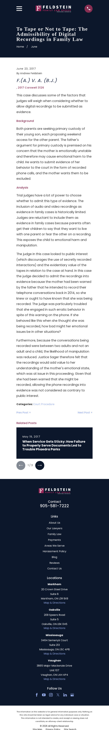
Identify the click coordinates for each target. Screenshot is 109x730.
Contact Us (54, 569)
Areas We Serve (54, 546)
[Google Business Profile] (72, 695)
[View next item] (40, 465)
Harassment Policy (54, 551)
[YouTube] (44, 695)
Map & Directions (54, 603)
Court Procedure (43, 404)
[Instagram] (51, 695)
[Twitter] (58, 695)
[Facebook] (36, 695)
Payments (54, 540)
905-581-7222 (54, 506)
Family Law (54, 534)
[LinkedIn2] (65, 695)
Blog (54, 557)
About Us (54, 523)
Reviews (54, 563)
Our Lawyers (54, 529)
